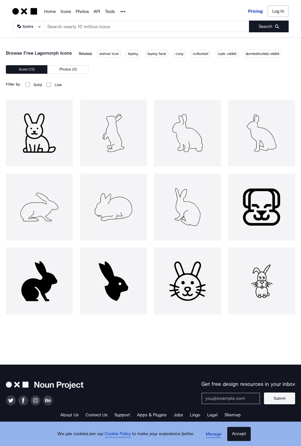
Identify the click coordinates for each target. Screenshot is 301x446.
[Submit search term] (269, 26)
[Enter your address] (231, 398)
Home (50, 11)
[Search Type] (28, 26)
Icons (66, 11)
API (96, 11)
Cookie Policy (119, 435)
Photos (82, 11)
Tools (110, 11)
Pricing (255, 11)
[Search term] (146, 26)
